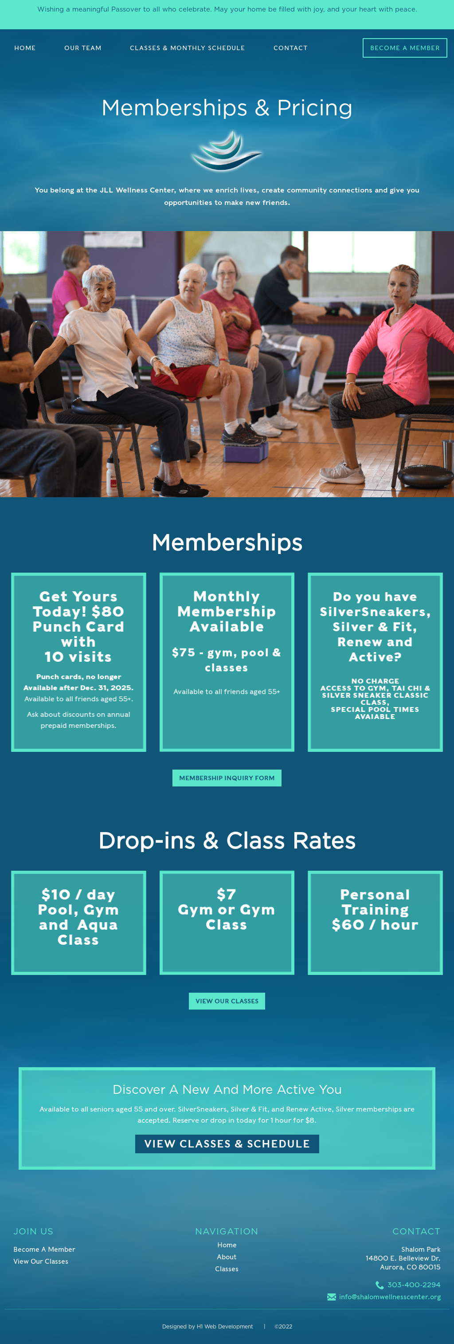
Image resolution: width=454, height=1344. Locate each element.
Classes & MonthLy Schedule (187, 47)
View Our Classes (227, 992)
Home (25, 47)
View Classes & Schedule (219, 1143)
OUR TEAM (83, 47)
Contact (291, 47)
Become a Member (405, 47)
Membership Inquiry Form (218, 778)
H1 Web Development (226, 1326)
